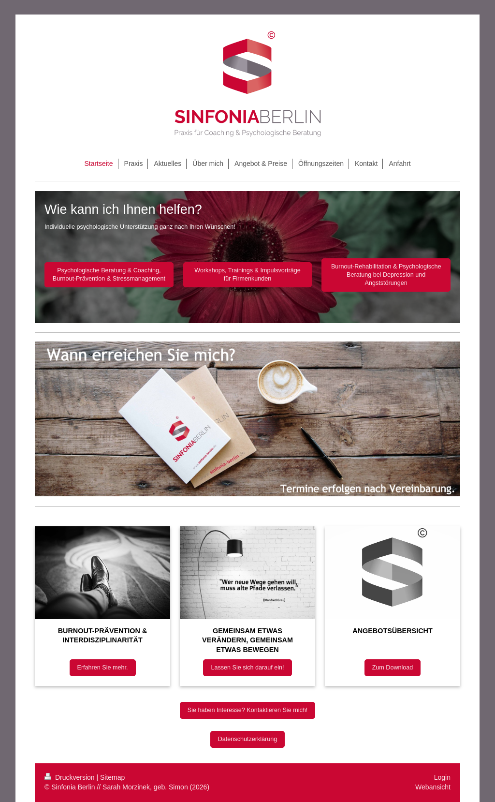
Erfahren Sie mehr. (102, 667)
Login (442, 777)
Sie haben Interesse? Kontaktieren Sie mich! (248, 710)
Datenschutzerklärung (247, 739)
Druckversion (70, 777)
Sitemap (112, 777)
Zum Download (392, 667)
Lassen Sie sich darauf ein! (247, 667)
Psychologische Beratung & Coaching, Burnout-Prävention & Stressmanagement (109, 274)
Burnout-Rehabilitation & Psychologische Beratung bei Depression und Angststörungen (386, 274)
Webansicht (433, 787)
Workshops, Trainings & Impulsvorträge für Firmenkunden (247, 274)
